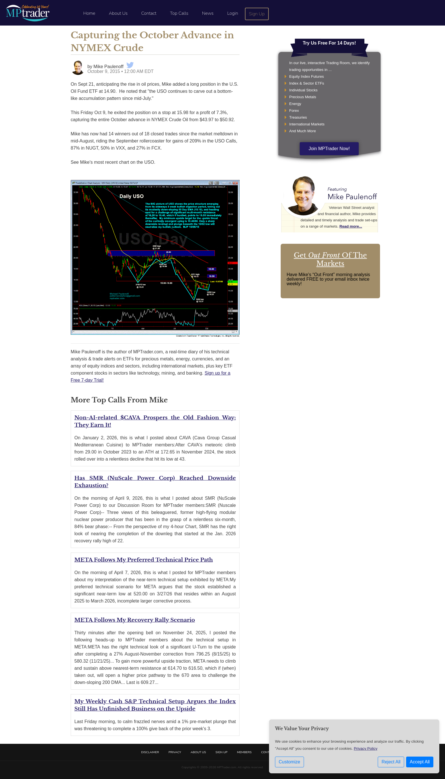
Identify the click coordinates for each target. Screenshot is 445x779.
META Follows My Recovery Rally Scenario (134, 620)
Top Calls (179, 13)
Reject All (390, 761)
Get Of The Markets (330, 259)
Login (232, 13)
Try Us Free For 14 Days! (329, 43)
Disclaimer (150, 752)
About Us (118, 13)
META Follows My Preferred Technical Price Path (143, 560)
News (208, 13)
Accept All (420, 761)
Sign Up (257, 14)
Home (89, 13)
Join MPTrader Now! (329, 148)
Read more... (350, 226)
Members (244, 752)
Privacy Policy (365, 748)
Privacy (175, 752)
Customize (289, 761)
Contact (148, 13)
